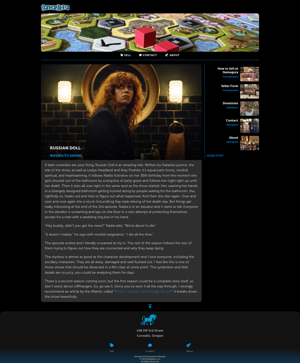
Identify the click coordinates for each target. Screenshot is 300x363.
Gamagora (232, 107)
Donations (230, 103)
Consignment (230, 76)
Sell (126, 55)
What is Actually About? (143, 291)
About (172, 55)
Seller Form (229, 86)
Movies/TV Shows (66, 155)
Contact (148, 55)
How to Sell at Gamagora (228, 70)
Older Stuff (215, 155)
